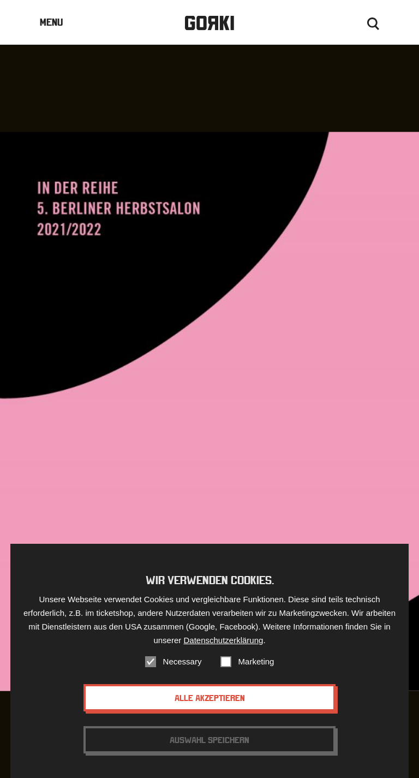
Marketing (256, 668)
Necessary (182, 668)
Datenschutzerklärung (223, 647)
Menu (51, 22)
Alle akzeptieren (210, 704)
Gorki (209, 23)
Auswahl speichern (209, 746)
